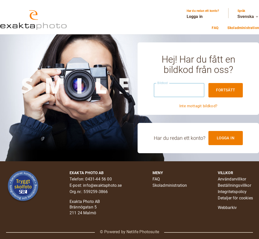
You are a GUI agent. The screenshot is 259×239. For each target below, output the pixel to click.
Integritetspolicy (232, 191)
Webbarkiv (227, 207)
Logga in (195, 16)
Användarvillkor (232, 179)
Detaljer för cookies (235, 198)
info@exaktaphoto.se (102, 185)
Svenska (248, 16)
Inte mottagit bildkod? (198, 106)
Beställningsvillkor (234, 185)
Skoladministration (243, 28)
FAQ (215, 28)
